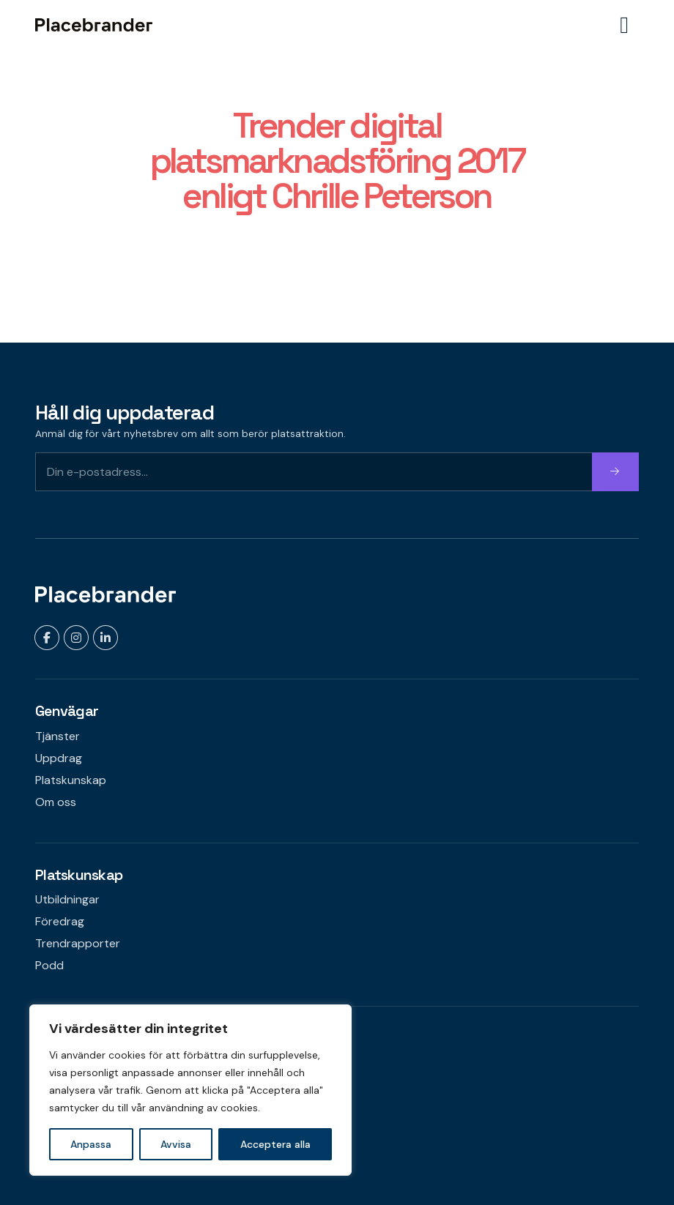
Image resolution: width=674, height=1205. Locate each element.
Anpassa (90, 1144)
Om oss (55, 802)
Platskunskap (70, 780)
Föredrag (59, 921)
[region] (190, 1090)
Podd (49, 965)
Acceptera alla (275, 1144)
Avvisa (175, 1144)
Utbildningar (67, 899)
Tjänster (57, 736)
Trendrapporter (77, 943)
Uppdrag (58, 758)
